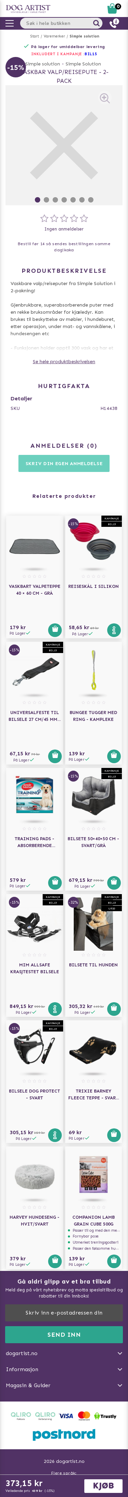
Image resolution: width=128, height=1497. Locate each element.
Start (34, 36)
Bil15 (91, 54)
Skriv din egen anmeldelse (64, 463)
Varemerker (54, 36)
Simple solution (84, 36)
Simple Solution (83, 64)
